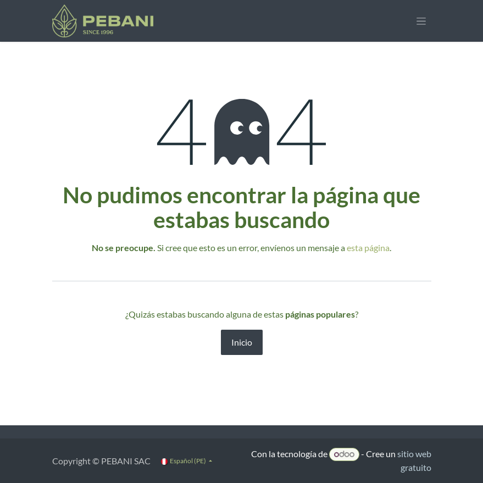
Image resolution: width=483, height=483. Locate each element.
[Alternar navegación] (421, 21)
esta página (368, 247)
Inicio (241, 342)
